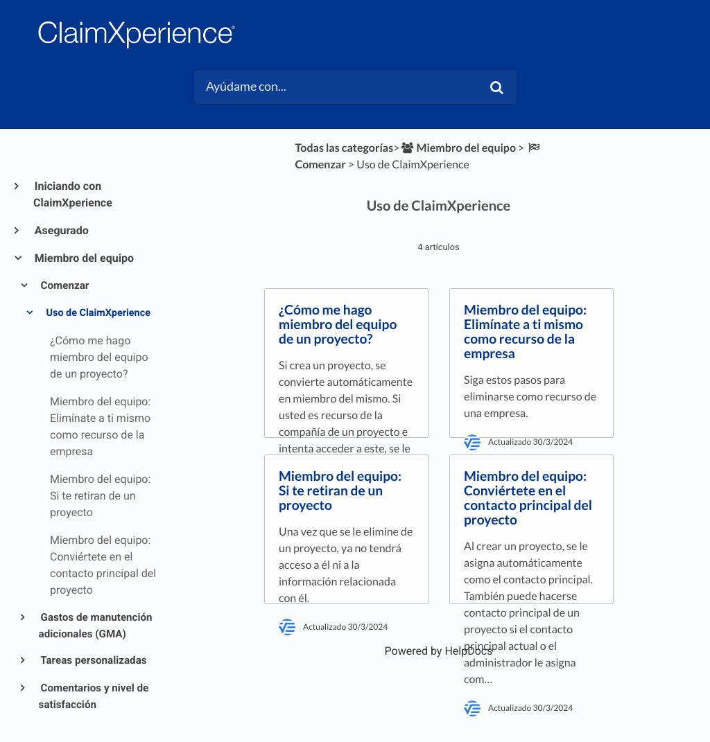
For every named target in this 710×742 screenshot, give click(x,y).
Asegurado (61, 230)
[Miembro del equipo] (457, 147)
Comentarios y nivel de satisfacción (94, 696)
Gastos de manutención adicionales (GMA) (96, 625)
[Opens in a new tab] (439, 650)
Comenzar (64, 285)
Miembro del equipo (83, 258)
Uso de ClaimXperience (97, 313)
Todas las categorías (344, 147)
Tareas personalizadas (93, 660)
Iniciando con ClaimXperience (72, 194)
